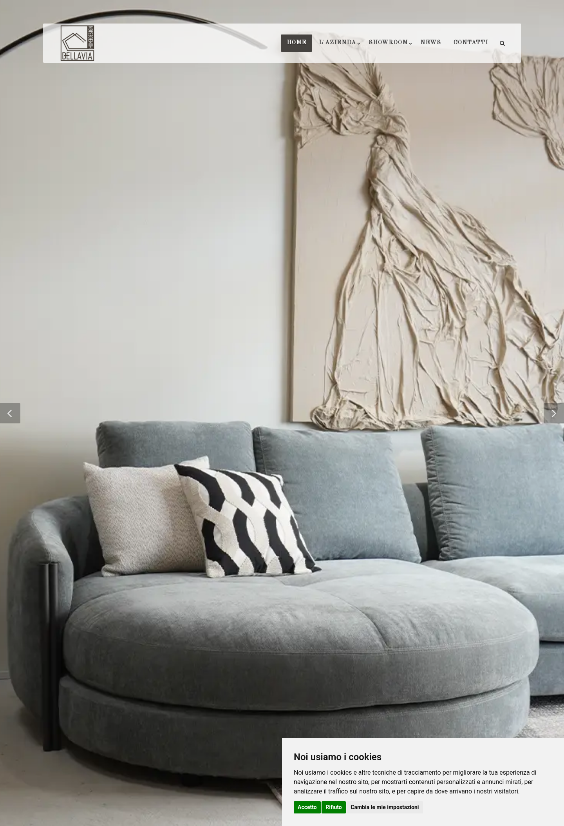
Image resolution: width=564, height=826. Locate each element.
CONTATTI (471, 43)
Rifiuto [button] (333, 807)
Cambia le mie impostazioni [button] (385, 807)
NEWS (430, 43)
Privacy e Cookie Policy (158, 798)
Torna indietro (282, 589)
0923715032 (258, 699)
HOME (296, 43)
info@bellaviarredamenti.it (270, 718)
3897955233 (260, 708)
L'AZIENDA (337, 43)
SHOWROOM (388, 43)
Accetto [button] (307, 807)
